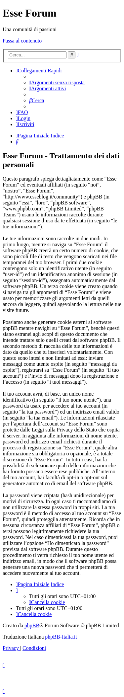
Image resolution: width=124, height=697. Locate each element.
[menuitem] (57, 82)
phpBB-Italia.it (61, 637)
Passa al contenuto (22, 40)
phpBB (31, 625)
